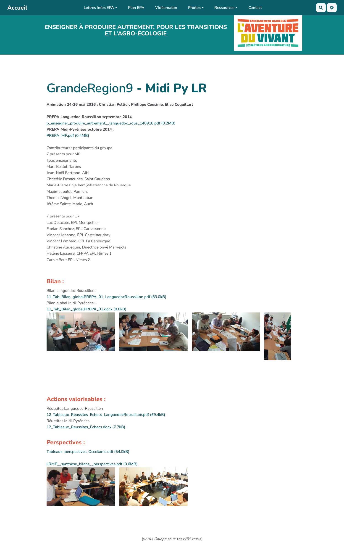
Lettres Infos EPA (100, 7)
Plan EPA (136, 7)
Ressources (225, 7)
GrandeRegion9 (90, 88)
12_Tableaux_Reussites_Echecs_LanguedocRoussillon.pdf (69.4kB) (106, 414)
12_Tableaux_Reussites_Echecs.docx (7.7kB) (86, 427)
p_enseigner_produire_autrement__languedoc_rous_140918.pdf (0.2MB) (111, 123)
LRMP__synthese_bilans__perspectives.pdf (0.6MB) (92, 464)
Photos (196, 7)
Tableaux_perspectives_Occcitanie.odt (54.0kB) (88, 451)
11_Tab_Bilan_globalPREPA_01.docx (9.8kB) (86, 309)
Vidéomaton (166, 7)
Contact (255, 7)
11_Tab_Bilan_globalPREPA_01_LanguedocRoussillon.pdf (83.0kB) (106, 296)
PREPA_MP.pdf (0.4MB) (68, 135)
